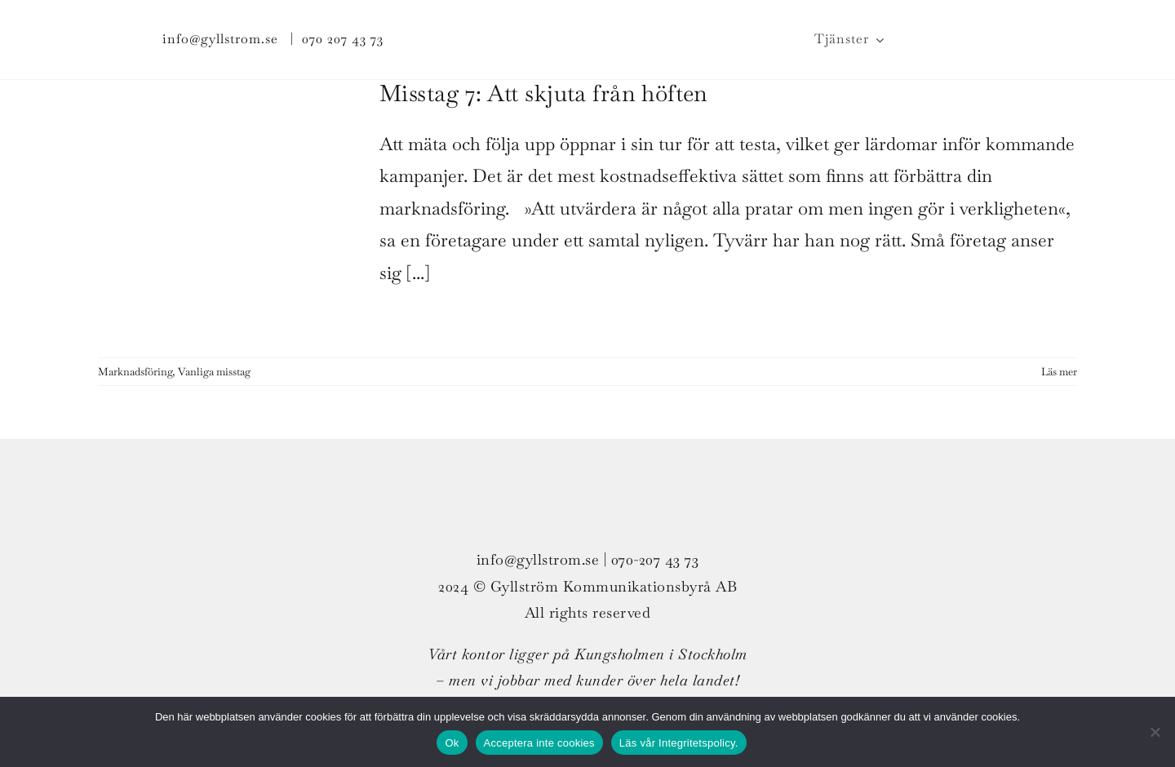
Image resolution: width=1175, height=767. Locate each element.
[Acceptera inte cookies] (1154, 732)
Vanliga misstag (214, 372)
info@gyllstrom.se (220, 38)
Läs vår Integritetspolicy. (678, 743)
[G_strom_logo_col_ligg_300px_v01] (587, 21)
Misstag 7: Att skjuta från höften (543, 93)
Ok (452, 743)
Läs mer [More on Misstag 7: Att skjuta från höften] (1059, 372)
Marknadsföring (135, 372)
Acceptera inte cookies (539, 743)
